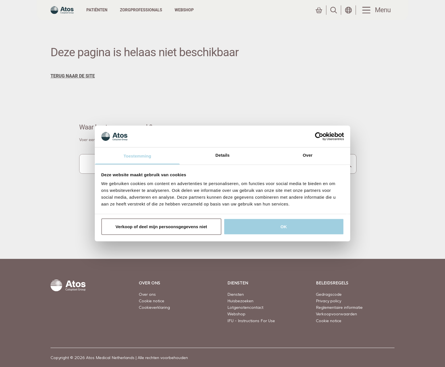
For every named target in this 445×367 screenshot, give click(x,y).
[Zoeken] (333, 15)
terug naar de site (73, 87)
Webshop (195, 15)
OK (283, 226)
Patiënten (107, 15)
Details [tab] (222, 155)
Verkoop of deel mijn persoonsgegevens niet (161, 226)
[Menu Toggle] (375, 15)
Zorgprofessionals (152, 15)
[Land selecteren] (348, 15)
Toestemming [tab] (137, 156)
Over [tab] (308, 155)
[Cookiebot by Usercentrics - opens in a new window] (319, 136)
